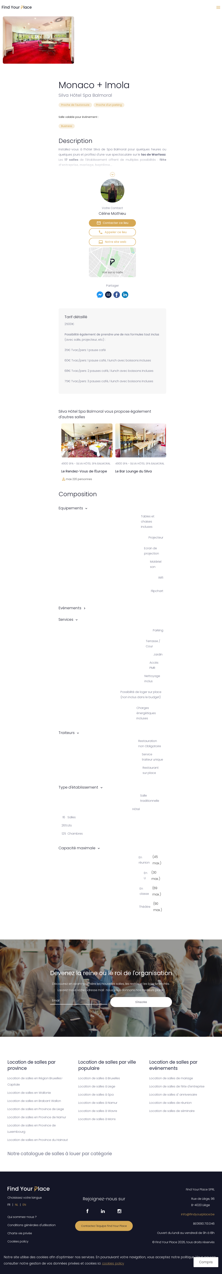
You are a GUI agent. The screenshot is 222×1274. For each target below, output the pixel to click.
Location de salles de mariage (171, 1078)
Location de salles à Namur (97, 1103)
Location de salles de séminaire (172, 1111)
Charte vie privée (19, 1233)
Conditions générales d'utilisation (31, 1225)
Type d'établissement (78, 787)
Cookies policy (17, 1241)
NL (16, 1205)
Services (66, 619)
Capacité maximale (77, 848)
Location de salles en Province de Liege (35, 1109)
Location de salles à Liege (96, 1086)
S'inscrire (141, 1002)
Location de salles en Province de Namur (36, 1117)
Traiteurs (67, 732)
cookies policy (113, 1263)
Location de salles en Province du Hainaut (37, 1140)
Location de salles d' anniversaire (173, 1094)
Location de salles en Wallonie (29, 1093)
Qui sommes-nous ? (22, 1217)
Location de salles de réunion (170, 1103)
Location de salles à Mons (97, 1119)
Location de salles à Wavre (97, 1111)
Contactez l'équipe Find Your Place (104, 1226)
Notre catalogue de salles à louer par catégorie (59, 1154)
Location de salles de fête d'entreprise (177, 1086)
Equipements (71, 508)
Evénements (70, 608)
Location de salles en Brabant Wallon (34, 1101)
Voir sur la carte (112, 272)
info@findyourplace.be (198, 1214)
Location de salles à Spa (96, 1094)
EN (24, 1205)
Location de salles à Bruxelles (99, 1078)
